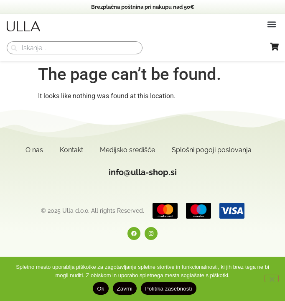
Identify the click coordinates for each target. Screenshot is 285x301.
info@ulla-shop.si (143, 172)
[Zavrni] (272, 278)
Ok (100, 289)
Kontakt (71, 150)
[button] (271, 24)
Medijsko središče (127, 150)
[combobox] (74, 47)
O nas (34, 150)
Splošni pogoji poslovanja (212, 150)
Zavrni (125, 289)
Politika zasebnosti (168, 289)
